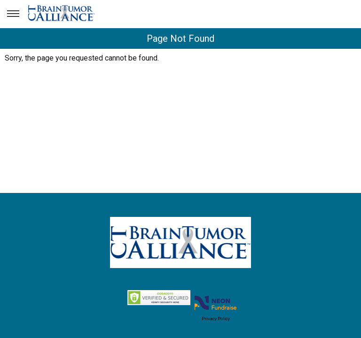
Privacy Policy (216, 318)
